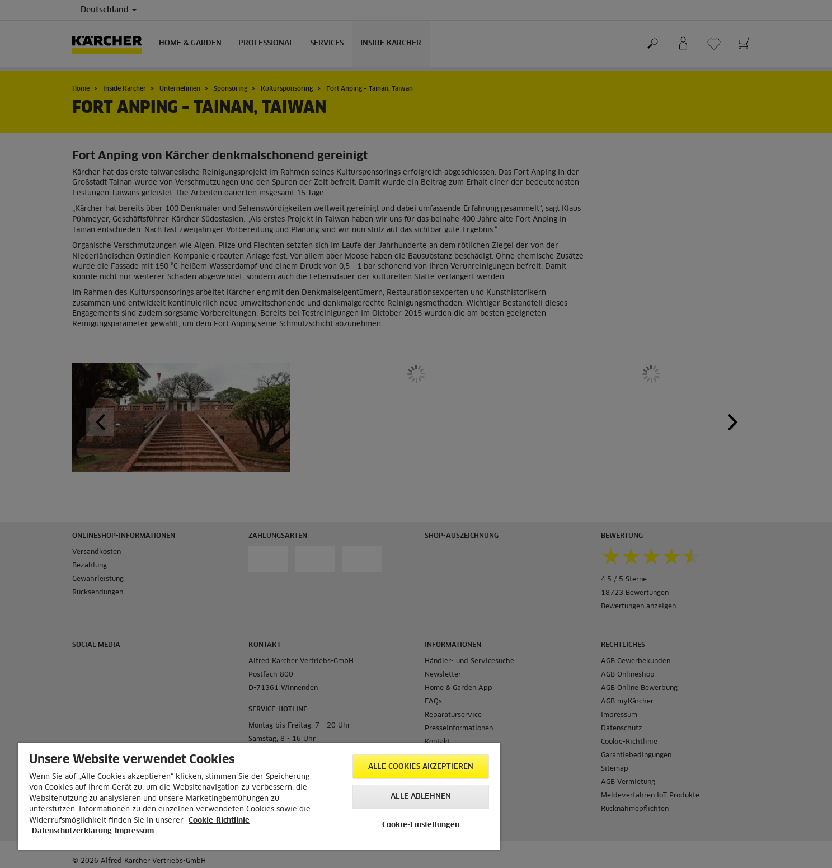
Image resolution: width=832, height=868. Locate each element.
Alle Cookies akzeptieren (420, 767)
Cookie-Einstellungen (421, 825)
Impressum (134, 831)
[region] (259, 796)
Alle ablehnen (421, 796)
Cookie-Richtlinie (219, 820)
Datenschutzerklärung (72, 831)
